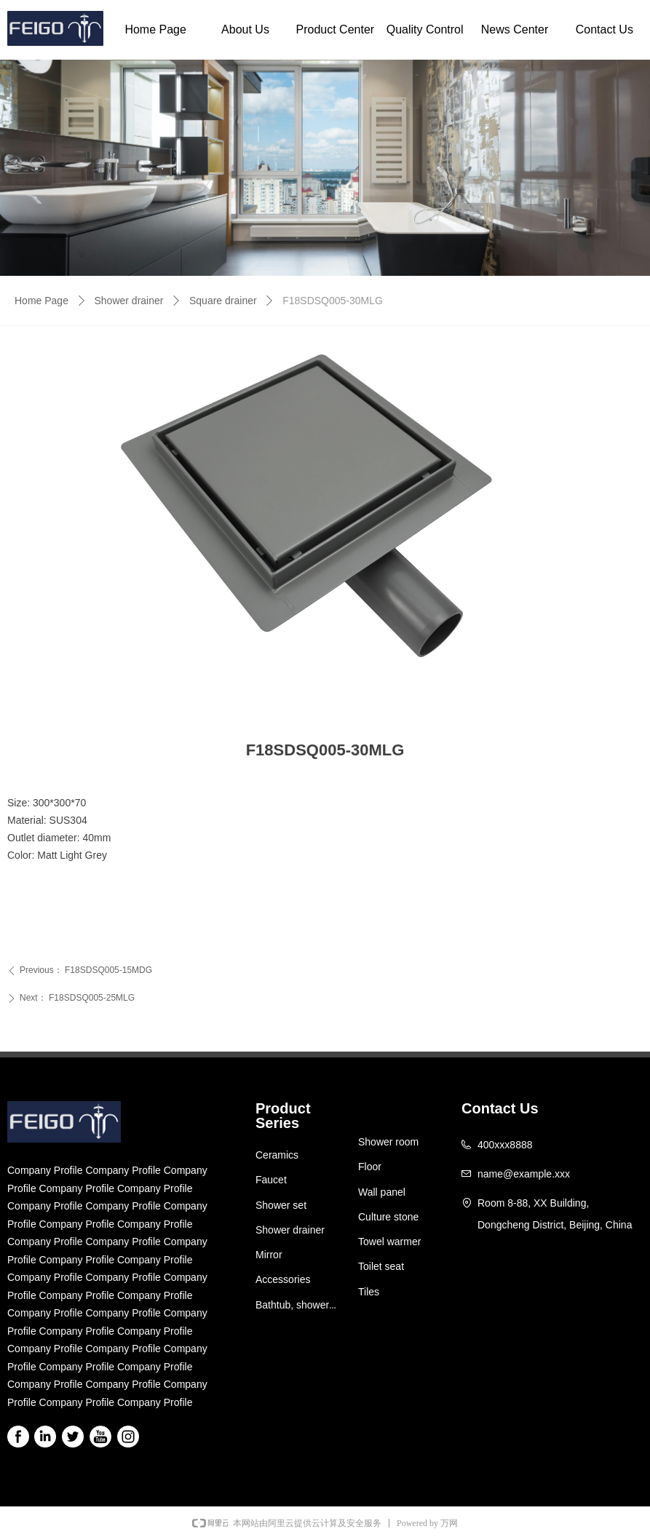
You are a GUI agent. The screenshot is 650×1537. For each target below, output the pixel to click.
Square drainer (223, 300)
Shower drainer (129, 300)
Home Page (41, 300)
